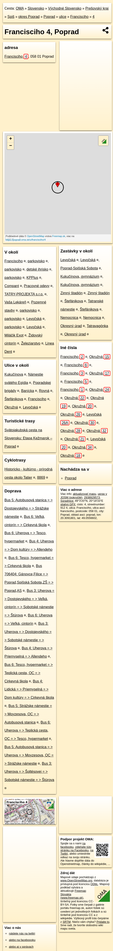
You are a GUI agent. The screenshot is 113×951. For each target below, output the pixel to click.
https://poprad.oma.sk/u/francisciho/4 (26, 239)
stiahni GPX (68, 504)
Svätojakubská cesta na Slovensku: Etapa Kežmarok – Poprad (28, 438)
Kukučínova (13, 374)
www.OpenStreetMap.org (76, 880)
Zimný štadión (71, 293)
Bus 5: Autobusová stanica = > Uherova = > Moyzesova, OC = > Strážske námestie (28, 755)
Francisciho (79, 17)
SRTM (67, 921)
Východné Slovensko (64, 8)
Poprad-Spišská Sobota (79, 268)
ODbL (94, 884)
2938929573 (92, 497)
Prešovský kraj (97, 8)
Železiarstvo (30, 343)
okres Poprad (28, 17)
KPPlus (32, 278)
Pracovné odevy (36, 286)
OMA (20, 8)
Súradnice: (67, 500)
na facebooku (72, 845)
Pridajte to (103, 921)
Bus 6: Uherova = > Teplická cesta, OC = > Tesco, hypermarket (27, 730)
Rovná (44, 391)
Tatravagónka (97, 326)
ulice (62, 17)
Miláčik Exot (13, 335)
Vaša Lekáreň (15, 302)
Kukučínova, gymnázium (79, 276)
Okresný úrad (71, 326)
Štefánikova (13, 399)
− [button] (10, 146)
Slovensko (36, 8)
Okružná (11, 407)
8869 (41, 477)
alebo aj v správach (21, 946)
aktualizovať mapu (84, 494)
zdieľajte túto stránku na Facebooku (75, 848)
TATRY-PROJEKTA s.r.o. (23, 294)
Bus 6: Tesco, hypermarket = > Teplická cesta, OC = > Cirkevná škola (28, 673)
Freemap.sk (58, 236)
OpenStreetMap (35, 236)
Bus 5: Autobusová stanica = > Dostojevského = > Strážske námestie (28, 508)
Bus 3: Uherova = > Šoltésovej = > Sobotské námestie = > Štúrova (29, 772)
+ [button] (10, 139)
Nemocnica (69, 318)
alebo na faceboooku (22, 940)
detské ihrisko (37, 269)
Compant (11, 286)
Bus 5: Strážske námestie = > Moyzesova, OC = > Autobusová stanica (28, 714)
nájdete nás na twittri (22, 933)
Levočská (34, 319)
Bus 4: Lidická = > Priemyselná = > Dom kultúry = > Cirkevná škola (29, 689)
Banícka (27, 391)
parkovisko (36, 261)
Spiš (10, 17)
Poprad (49, 17)
